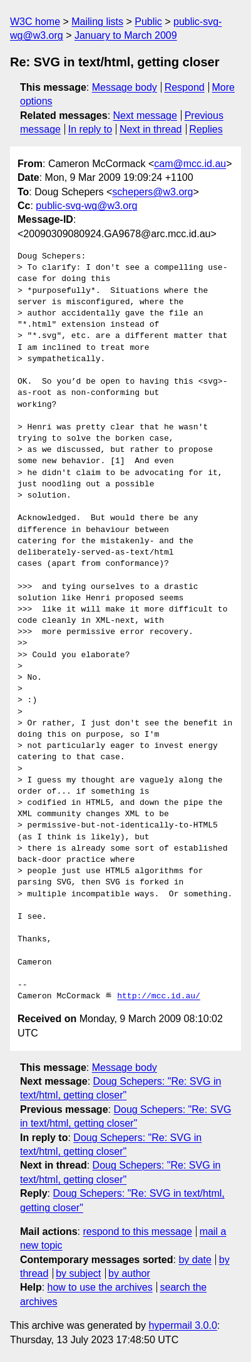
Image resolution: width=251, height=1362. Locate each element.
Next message (145, 115)
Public (148, 21)
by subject (78, 1273)
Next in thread (151, 129)
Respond (185, 87)
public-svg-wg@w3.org (86, 205)
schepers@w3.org (152, 192)
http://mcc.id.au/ (158, 996)
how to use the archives (100, 1287)
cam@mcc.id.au (190, 163)
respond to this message (137, 1231)
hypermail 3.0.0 (182, 1325)
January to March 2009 (125, 35)
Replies (205, 129)
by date (194, 1259)
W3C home (35, 21)
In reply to (90, 129)
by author (129, 1273)
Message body (124, 87)
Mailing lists (97, 21)
